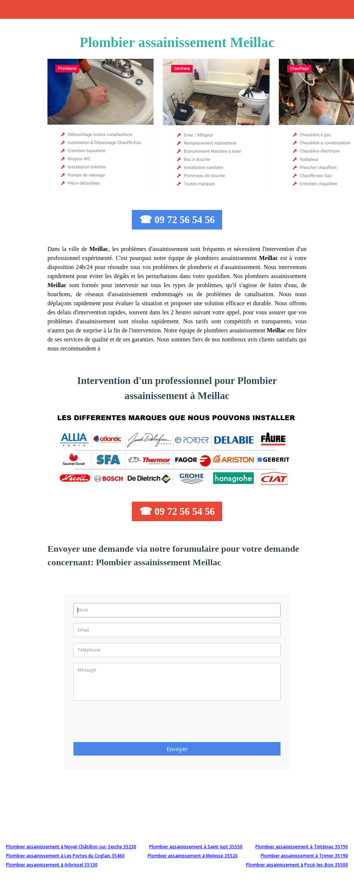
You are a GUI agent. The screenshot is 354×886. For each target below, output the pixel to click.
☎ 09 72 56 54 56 (177, 219)
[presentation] (130, 723)
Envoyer (177, 749)
